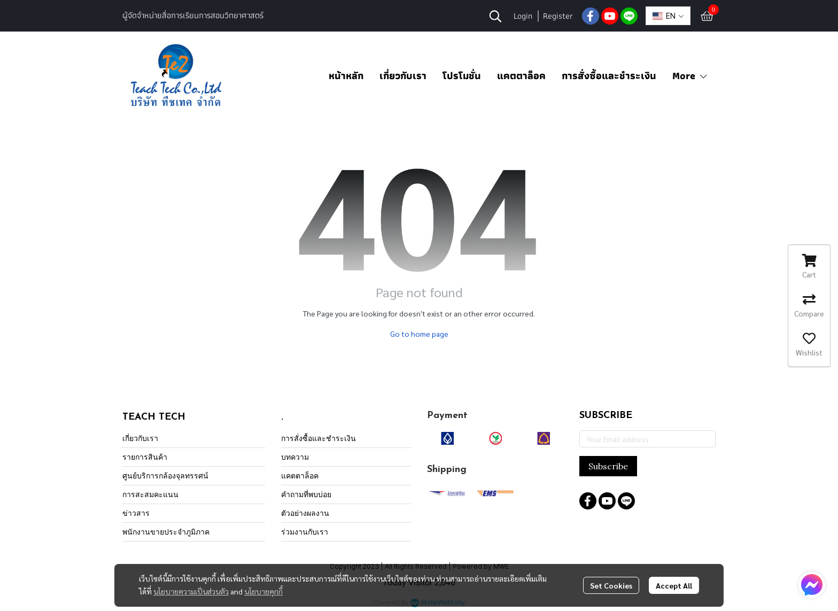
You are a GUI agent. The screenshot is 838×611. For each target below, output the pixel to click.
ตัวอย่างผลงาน (305, 512)
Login (523, 15)
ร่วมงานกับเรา (304, 531)
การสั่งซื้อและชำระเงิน (609, 75)
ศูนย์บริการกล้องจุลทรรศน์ (165, 475)
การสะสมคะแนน (150, 494)
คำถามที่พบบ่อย (306, 494)
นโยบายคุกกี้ (263, 591)
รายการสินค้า (144, 456)
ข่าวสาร (136, 512)
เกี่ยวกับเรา (402, 75)
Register (558, 15)
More (690, 75)
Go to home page (419, 333)
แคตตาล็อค (521, 75)
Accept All (674, 585)
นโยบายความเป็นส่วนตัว (191, 591)
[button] (495, 16)
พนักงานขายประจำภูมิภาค (166, 531)
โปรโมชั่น (462, 75)
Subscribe (608, 466)
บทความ (295, 456)
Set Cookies (611, 585)
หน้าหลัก (346, 75)
